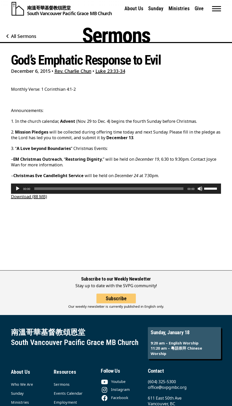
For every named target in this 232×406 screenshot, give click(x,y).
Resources (65, 372)
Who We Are (22, 384)
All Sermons (23, 36)
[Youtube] (113, 381)
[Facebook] (114, 397)
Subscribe (116, 303)
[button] (216, 9)
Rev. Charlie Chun (72, 71)
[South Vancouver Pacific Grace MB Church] (61, 9)
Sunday (155, 9)
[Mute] (200, 188)
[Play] (17, 188)
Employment (65, 402)
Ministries (179, 9)
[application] (116, 189)
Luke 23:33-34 (110, 71)
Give (199, 9)
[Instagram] (115, 389)
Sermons (62, 384)
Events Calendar (68, 393)
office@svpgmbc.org (167, 387)
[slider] (108, 188)
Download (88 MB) (29, 196)
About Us (134, 9)
